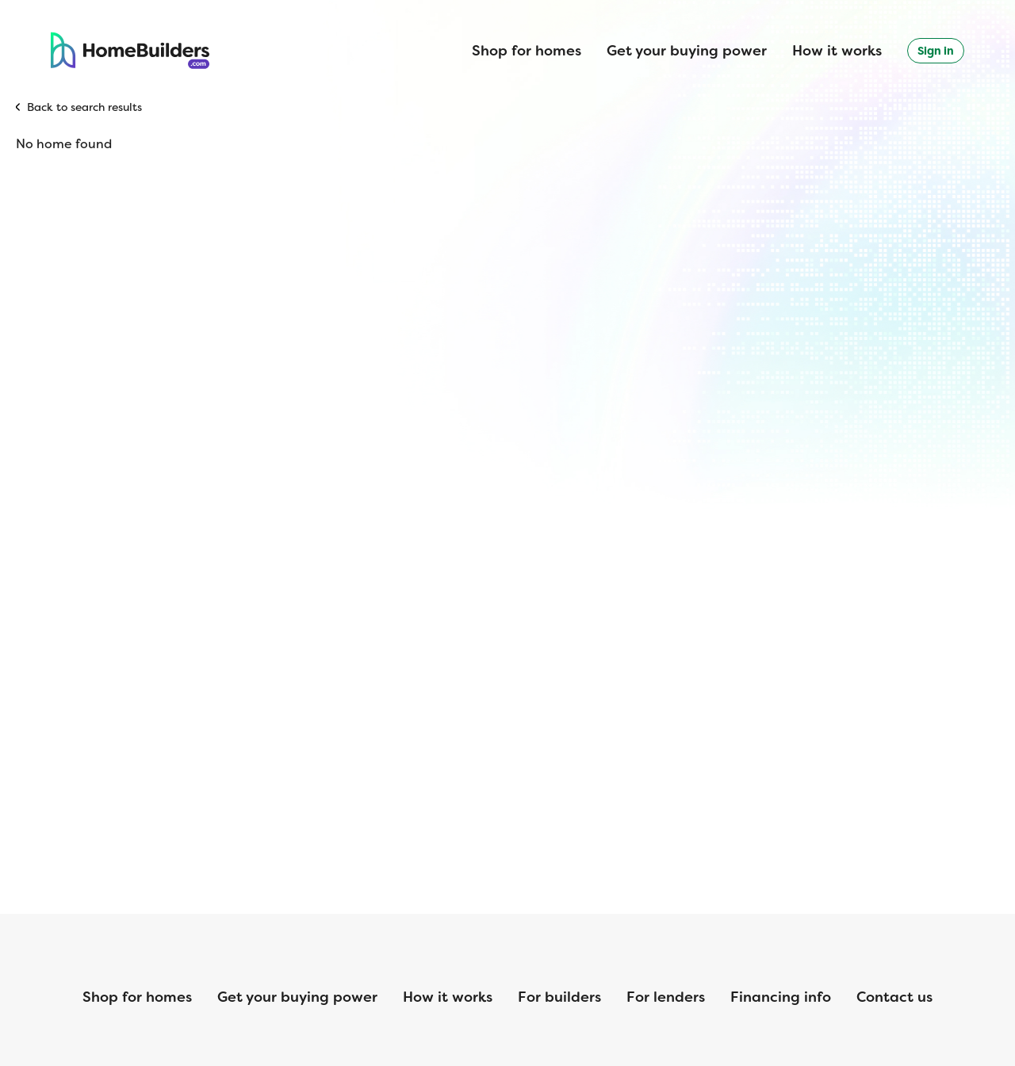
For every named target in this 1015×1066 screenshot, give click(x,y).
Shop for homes (526, 50)
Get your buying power (687, 50)
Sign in (935, 51)
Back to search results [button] (84, 107)
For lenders (665, 997)
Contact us (894, 997)
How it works (837, 50)
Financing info (780, 997)
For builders (559, 997)
